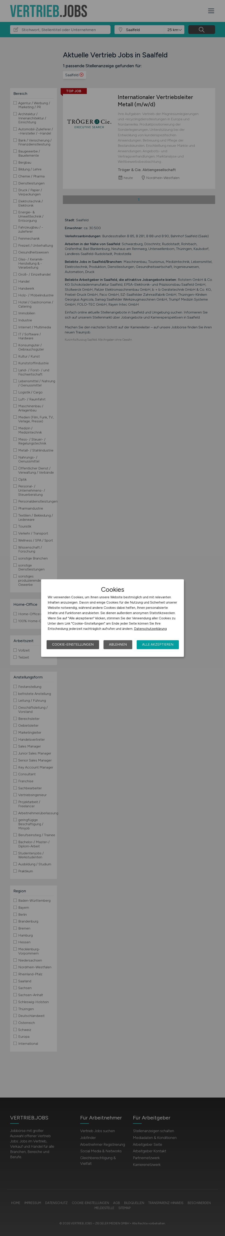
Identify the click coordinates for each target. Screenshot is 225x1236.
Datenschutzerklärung (150, 629)
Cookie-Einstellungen (73, 644)
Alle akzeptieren (157, 644)
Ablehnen (118, 644)
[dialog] (112, 618)
